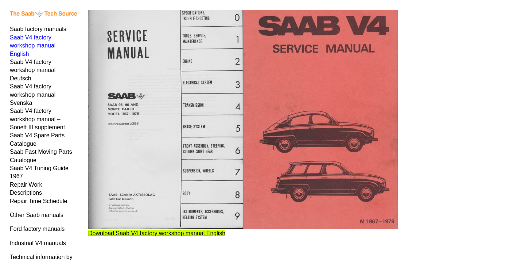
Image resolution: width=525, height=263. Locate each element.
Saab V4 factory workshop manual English (32, 45)
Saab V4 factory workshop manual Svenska (32, 94)
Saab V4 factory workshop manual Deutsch (32, 70)
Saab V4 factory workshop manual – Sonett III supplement (37, 119)
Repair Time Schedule (38, 201)
